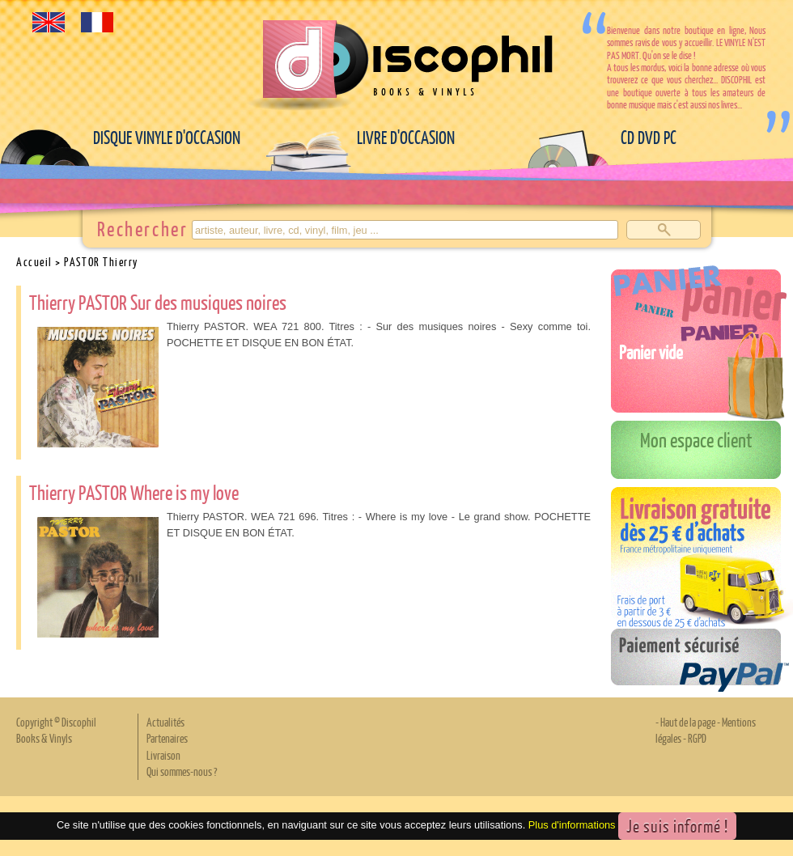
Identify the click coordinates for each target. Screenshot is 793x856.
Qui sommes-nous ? (181, 771)
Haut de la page (687, 721)
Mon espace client (696, 439)
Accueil (34, 261)
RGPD (697, 738)
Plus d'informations (572, 825)
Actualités (165, 721)
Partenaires (167, 738)
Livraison (163, 755)
